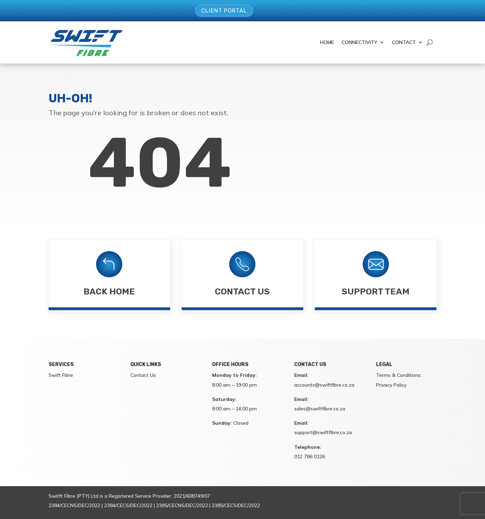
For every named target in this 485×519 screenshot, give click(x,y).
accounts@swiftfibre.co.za (324, 385)
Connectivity (359, 42)
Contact (404, 42)
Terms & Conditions (398, 375)
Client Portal (224, 10)
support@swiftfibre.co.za (323, 432)
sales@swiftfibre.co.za (319, 408)
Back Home (109, 291)
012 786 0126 (309, 456)
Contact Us (242, 291)
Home (327, 42)
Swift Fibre (61, 375)
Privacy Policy (391, 385)
